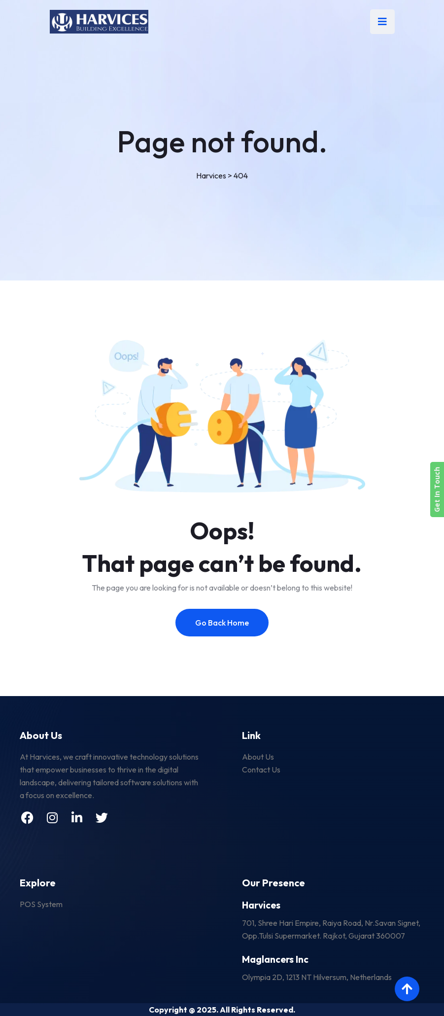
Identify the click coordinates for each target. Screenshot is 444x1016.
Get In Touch (437, 489)
